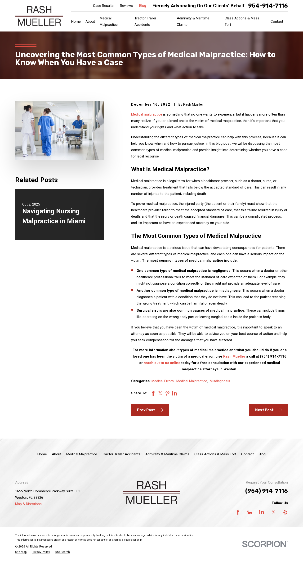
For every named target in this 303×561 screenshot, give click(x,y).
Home (42, 454)
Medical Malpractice (191, 381)
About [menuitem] (90, 21)
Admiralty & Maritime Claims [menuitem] (193, 21)
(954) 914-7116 (266, 491)
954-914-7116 (268, 6)
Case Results (103, 6)
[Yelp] (285, 512)
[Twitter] (273, 512)
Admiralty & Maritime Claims (167, 454)
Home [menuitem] (76, 21)
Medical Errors (163, 381)
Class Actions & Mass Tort (215, 454)
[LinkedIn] (261, 512)
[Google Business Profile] (249, 512)
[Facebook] (238, 512)
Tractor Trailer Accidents (121, 454)
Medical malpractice (146, 114)
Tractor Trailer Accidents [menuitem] (145, 21)
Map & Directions (28, 504)
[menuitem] (21, 552)
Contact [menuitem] (277, 21)
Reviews (126, 6)
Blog (142, 6)
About (56, 454)
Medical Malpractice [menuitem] (109, 21)
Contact (247, 454)
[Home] (39, 15)
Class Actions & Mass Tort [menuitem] (242, 21)
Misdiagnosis (220, 381)
